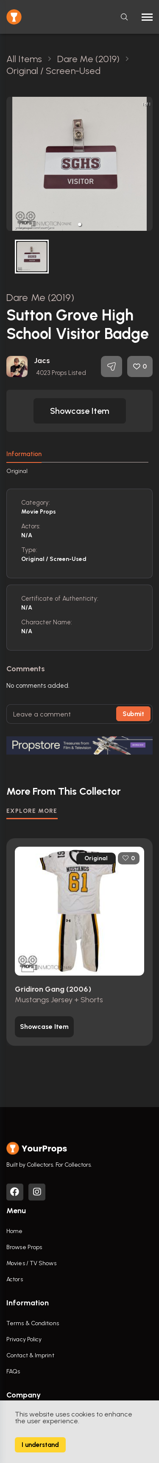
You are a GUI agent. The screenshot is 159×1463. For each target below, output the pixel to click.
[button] (79, 224)
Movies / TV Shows (31, 1263)
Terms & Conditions (32, 1323)
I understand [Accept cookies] (40, 1445)
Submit (133, 714)
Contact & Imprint (30, 1355)
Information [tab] (24, 454)
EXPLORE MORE (32, 811)
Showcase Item (79, 411)
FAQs (13, 1371)
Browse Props (24, 1247)
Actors (14, 1279)
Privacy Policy (24, 1339)
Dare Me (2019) (40, 297)
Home (14, 1231)
